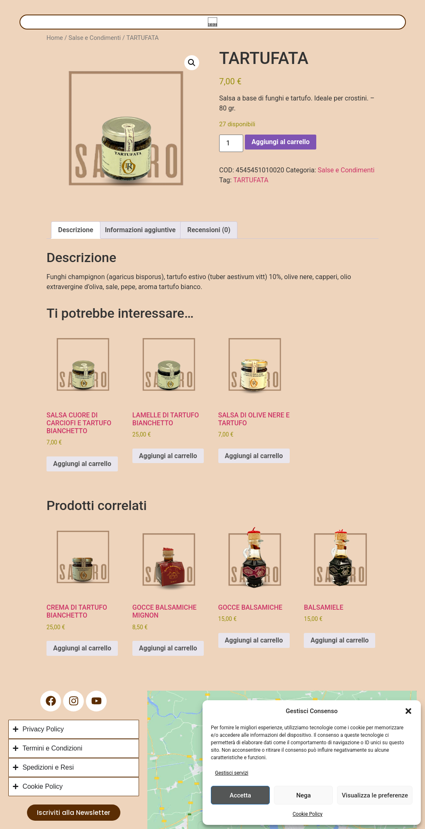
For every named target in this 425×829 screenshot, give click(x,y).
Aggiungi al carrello (281, 142)
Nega (303, 795)
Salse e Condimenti (346, 170)
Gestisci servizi (231, 773)
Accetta (240, 795)
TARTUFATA (251, 180)
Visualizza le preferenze (375, 795)
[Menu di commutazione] (212, 22)
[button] (408, 711)
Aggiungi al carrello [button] (82, 464)
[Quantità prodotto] (231, 143)
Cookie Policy (307, 814)
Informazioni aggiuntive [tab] (140, 230)
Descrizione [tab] (75, 230)
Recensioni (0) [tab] (208, 230)
